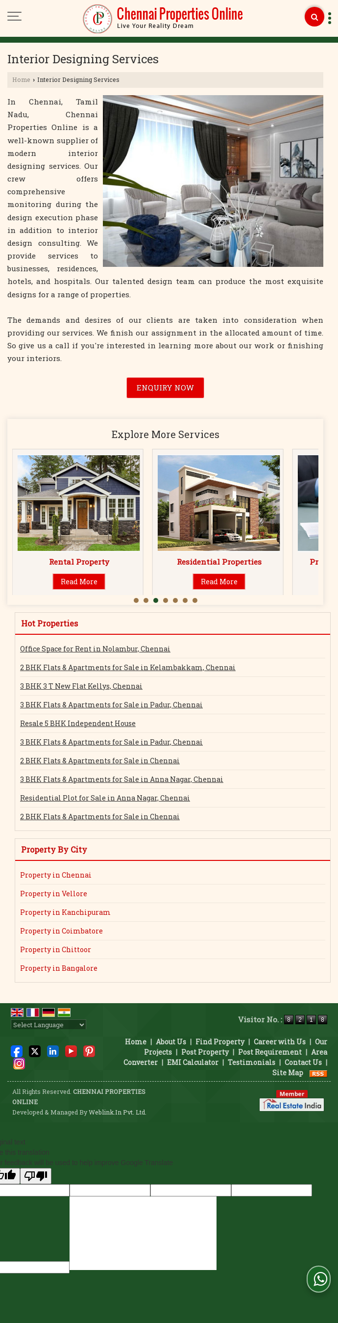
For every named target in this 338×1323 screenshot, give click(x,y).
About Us (171, 1041)
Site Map (287, 1072)
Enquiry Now (165, 387)
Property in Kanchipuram (65, 912)
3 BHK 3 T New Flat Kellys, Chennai (81, 686)
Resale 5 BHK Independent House (78, 723)
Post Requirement (270, 1052)
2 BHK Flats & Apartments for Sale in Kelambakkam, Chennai (128, 667)
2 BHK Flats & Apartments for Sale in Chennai (100, 760)
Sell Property (79, 562)
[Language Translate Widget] (48, 1024)
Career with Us (280, 1041)
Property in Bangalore (58, 968)
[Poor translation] (35, 1176)
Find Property (219, 1041)
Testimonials (251, 1062)
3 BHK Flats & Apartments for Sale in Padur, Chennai (111, 704)
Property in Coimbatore (61, 930)
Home (21, 79)
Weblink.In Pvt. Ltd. (117, 1112)
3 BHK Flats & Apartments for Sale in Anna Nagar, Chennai (121, 779)
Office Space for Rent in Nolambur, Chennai (95, 648)
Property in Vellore (53, 893)
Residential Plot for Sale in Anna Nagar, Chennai (105, 798)
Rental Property (219, 562)
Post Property (205, 1052)
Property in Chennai (56, 875)
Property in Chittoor (55, 949)
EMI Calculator (192, 1062)
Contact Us (303, 1062)
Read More (79, 581)
